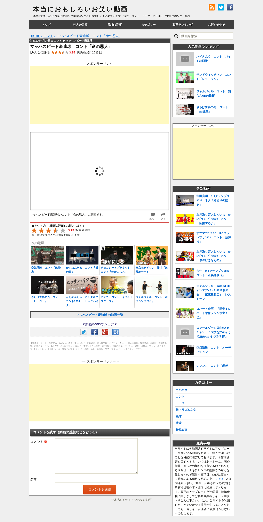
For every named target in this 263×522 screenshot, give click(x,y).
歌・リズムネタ (186, 410)
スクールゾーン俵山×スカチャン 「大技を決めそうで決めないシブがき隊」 (213, 332)
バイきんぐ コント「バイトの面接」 (213, 59)
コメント (38, 442)
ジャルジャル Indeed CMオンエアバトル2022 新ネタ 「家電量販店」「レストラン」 (213, 292)
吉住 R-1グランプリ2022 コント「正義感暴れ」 (214, 273)
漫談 (179, 423)
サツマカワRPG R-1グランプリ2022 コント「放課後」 (213, 237)
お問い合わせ (216, 25)
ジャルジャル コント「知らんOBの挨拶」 (213, 93)
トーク (180, 403)
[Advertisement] (99, 95)
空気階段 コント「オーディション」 (213, 350)
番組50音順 (114, 25)
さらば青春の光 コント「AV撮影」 (212, 109)
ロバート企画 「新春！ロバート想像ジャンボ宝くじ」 (213, 313)
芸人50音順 (80, 25)
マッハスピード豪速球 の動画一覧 (99, 315)
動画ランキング (183, 25)
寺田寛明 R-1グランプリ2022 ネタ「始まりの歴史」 (212, 200)
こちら (220, 479)
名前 (33, 479)
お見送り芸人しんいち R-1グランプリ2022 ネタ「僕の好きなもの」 (213, 256)
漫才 (179, 416)
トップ (46, 25)
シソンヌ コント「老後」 (213, 366)
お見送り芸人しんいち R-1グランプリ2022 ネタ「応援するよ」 (213, 219)
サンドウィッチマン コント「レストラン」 (213, 77)
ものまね (181, 390)
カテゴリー (148, 25)
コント (180, 396)
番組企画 (181, 429)
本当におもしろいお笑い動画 (80, 9)
